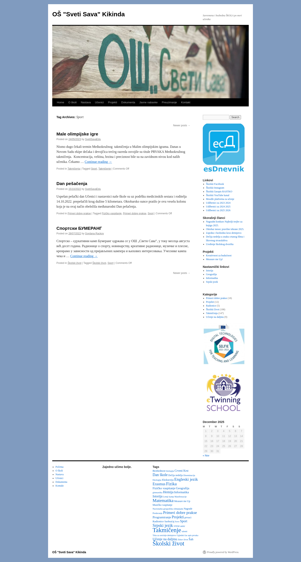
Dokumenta (128, 102)
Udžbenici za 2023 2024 (218, 202)
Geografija (211, 274)
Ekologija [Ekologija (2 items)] (157, 480)
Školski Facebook (215, 184)
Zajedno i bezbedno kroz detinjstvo (223, 232)
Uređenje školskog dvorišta (219, 244)
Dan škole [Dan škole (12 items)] (160, 475)
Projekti (112, 102)
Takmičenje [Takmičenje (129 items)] (167, 530)
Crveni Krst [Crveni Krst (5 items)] (181, 470)
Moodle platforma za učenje (220, 199)
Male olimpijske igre (77, 134)
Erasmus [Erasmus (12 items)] (159, 484)
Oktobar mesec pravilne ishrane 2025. (225, 229)
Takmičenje (104, 168)
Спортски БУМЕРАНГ (79, 228)
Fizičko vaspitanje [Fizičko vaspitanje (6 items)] (164, 488)
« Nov (206, 455)
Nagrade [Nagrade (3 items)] (188, 508)
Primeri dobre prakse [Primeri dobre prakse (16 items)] (180, 512)
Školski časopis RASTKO (219, 191)
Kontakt (185, 102)
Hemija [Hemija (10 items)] (168, 492)
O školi (72, 102)
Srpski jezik (212, 281)
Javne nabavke (148, 102)
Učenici (99, 102)
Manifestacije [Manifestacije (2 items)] (181, 497)
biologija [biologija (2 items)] (170, 471)
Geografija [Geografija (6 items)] (182, 488)
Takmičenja (74, 168)
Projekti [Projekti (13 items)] (178, 517)
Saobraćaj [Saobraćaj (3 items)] (169, 521)
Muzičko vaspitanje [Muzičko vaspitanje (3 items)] (162, 504)
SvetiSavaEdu (93, 139)
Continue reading (98, 161)
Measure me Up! (214, 259)
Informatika (212, 278)
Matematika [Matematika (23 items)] (163, 500)
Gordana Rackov (94, 233)
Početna (60, 466)
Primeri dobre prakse (79, 213)
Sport (94, 168)
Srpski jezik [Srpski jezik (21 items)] (163, 525)
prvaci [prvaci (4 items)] (188, 517)
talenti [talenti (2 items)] (184, 531)
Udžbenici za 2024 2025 (218, 206)
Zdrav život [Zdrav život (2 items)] (183, 539)
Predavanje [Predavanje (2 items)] (157, 513)
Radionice (211, 305)
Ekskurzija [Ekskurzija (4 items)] (167, 479)
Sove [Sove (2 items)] (177, 521)
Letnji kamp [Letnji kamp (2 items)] (168, 497)
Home (60, 102)
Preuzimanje (169, 102)
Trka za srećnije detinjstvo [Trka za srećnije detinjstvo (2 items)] (164, 535)
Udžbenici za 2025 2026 (218, 210)
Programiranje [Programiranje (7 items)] (162, 517)
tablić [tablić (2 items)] (182, 526)
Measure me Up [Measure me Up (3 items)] (182, 501)
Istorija (209, 270)
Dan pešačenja (71, 183)
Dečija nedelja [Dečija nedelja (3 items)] (175, 475)
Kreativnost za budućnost (219, 255)
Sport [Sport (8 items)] (183, 521)
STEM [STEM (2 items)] (176, 526)
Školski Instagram (215, 187)
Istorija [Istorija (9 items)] (157, 496)
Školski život (74, 263)
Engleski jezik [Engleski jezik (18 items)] (186, 479)
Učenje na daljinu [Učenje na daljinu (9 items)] (165, 539)
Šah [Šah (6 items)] (191, 539)
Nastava (86, 102)
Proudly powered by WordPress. (223, 552)
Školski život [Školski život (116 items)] (168, 543)
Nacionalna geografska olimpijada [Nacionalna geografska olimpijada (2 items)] (168, 509)
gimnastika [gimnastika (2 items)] (157, 492)
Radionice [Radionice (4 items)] (158, 521)
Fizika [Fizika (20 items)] (171, 484)
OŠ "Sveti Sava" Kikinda (88, 14)
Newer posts (181, 125)
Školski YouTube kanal (217, 195)
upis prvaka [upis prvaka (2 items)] (193, 535)
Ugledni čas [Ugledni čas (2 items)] (182, 535)
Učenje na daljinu (215, 316)
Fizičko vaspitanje (112, 213)
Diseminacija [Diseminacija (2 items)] (189, 475)
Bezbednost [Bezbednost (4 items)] (159, 470)
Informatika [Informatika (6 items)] (181, 492)
